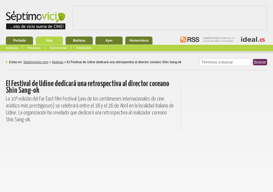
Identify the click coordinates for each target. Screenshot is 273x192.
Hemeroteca (138, 40)
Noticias (12, 48)
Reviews (34, 48)
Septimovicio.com (35, 62)
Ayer (109, 40)
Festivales (84, 48)
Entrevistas (58, 48)
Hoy (49, 40)
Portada (19, 40)
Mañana (79, 40)
